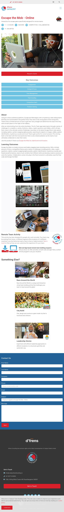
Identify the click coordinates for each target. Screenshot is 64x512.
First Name (4, 363)
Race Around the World (26, 280)
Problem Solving (32, 106)
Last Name (4, 369)
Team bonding (32, 98)
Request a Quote (32, 73)
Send (5, 425)
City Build (20, 311)
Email (3, 390)
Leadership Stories (24, 341)
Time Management (32, 93)
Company (4, 376)
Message (4, 403)
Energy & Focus (32, 89)
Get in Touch (32, 486)
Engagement (32, 84)
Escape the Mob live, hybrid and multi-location (33, 140)
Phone (3, 383)
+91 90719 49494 (17, 2)
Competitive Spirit (32, 102)
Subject (3, 397)
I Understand (7, 507)
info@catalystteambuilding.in (14, 473)
